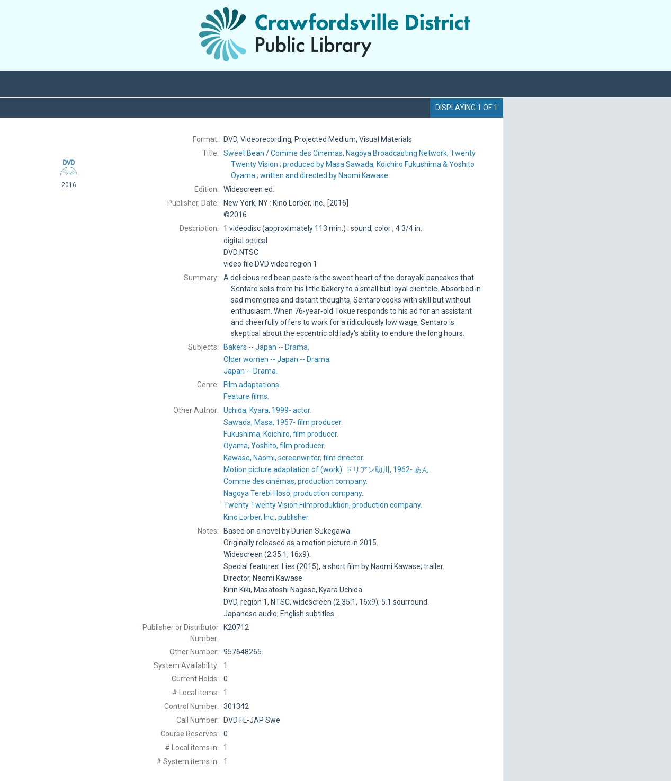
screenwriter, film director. (293, 458)
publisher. (266, 517)
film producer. (283, 422)
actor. (267, 410)
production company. (295, 481)
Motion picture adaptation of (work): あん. (327, 469)
